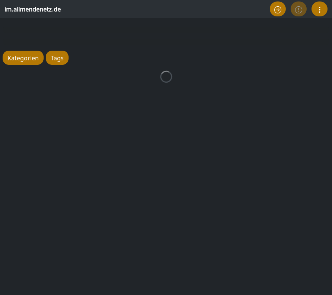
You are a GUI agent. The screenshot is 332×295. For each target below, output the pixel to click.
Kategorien (23, 57)
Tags (57, 57)
